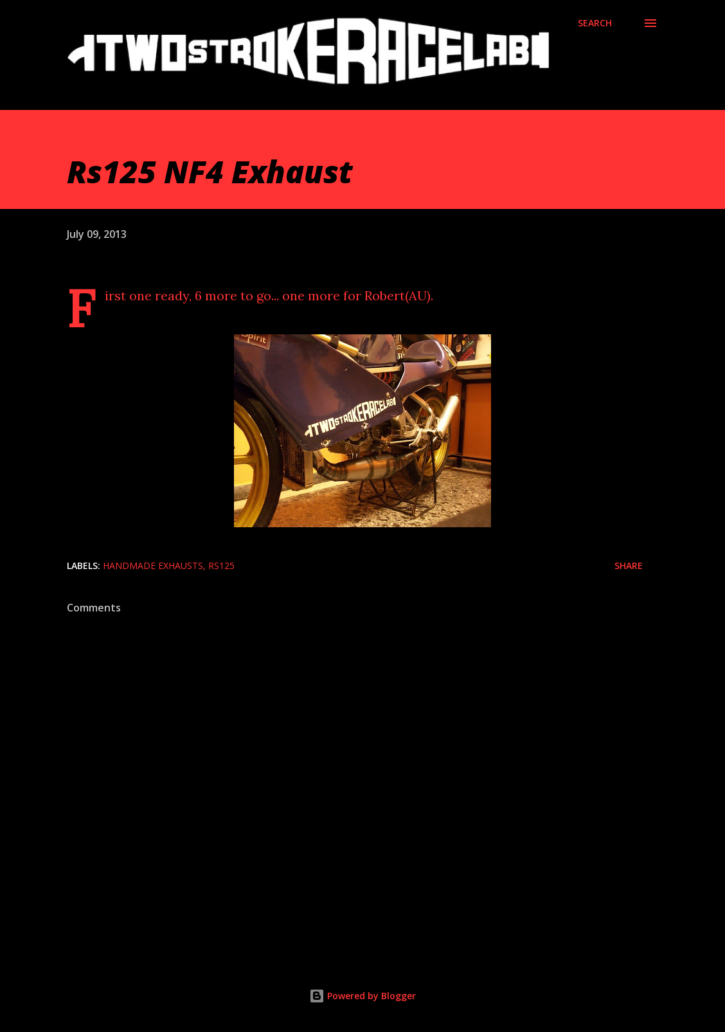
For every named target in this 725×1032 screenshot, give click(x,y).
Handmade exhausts (153, 565)
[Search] (595, 23)
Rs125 (221, 565)
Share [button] (628, 565)
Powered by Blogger (362, 996)
